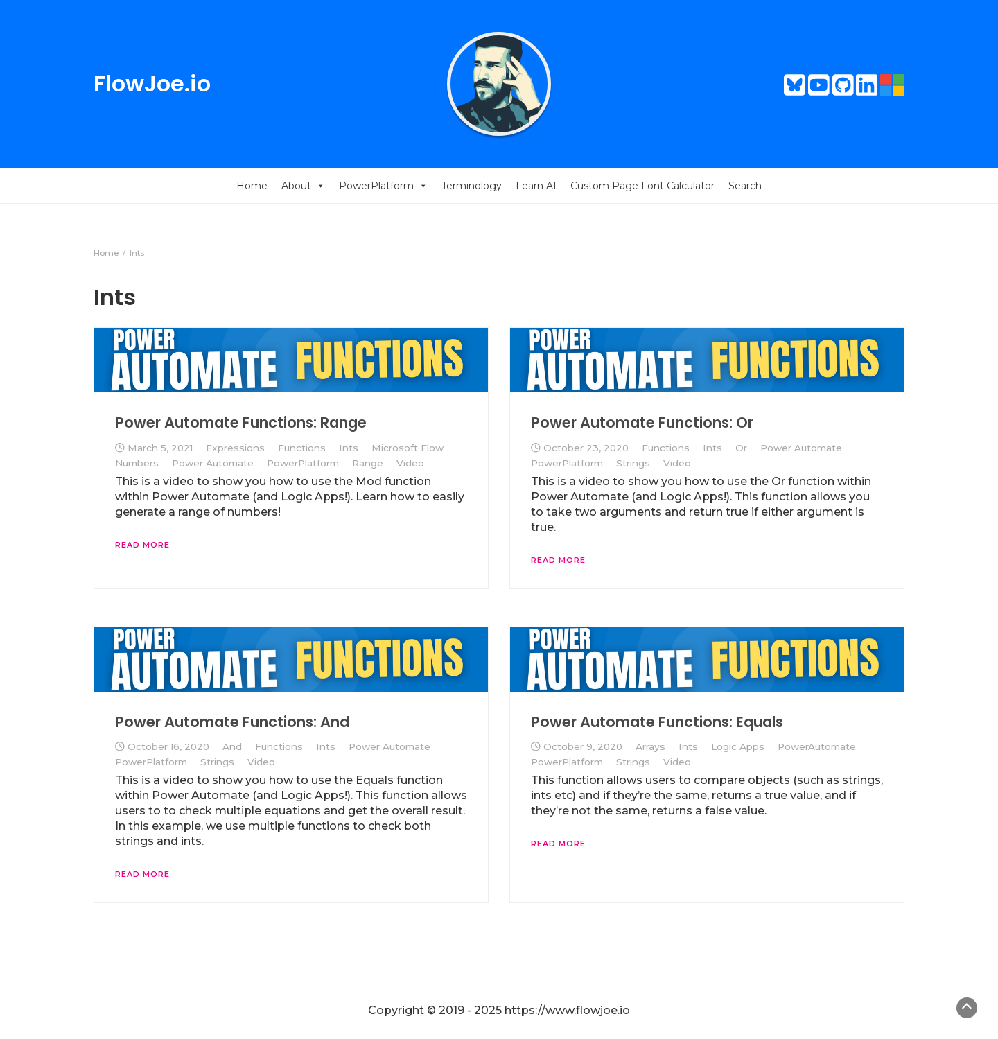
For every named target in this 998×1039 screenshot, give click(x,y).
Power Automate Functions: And (232, 722)
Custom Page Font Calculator (642, 186)
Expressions (235, 447)
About (303, 186)
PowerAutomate (817, 746)
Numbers (137, 463)
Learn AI (536, 186)
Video (410, 463)
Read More (142, 545)
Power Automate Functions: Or (642, 422)
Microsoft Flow (407, 447)
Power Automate (213, 463)
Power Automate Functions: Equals (657, 722)
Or (741, 447)
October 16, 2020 (168, 746)
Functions (302, 447)
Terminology (471, 186)
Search (745, 186)
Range (367, 463)
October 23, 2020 (586, 447)
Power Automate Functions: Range (241, 422)
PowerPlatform (383, 186)
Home (252, 186)
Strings (633, 463)
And (232, 746)
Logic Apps (737, 746)
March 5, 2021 (160, 447)
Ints (348, 447)
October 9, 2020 (582, 746)
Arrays (650, 746)
